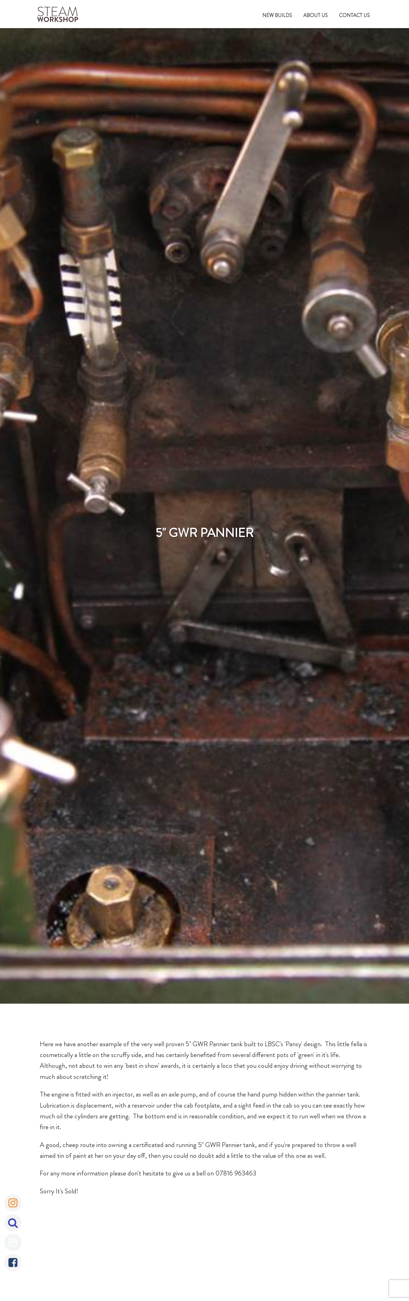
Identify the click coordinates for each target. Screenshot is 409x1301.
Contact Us (354, 15)
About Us (315, 15)
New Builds (277, 15)
